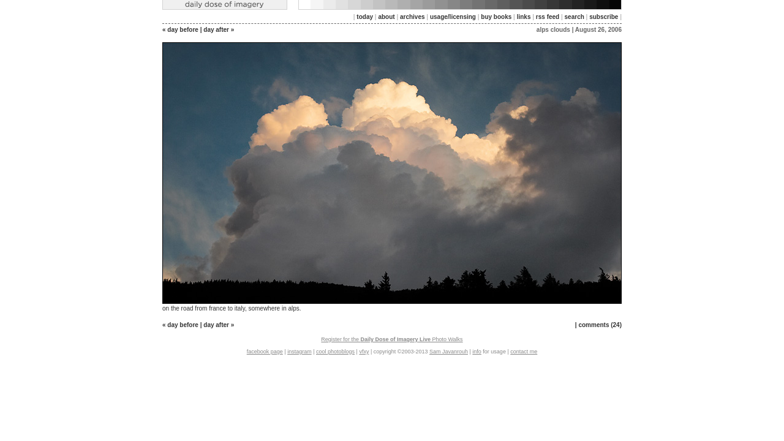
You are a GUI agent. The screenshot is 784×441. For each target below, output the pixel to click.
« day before (180, 29)
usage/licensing (453, 16)
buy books (496, 16)
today (364, 16)
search (574, 16)
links (524, 16)
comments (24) (600, 325)
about (386, 16)
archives (412, 16)
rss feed (547, 16)
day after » (218, 29)
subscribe (603, 16)
